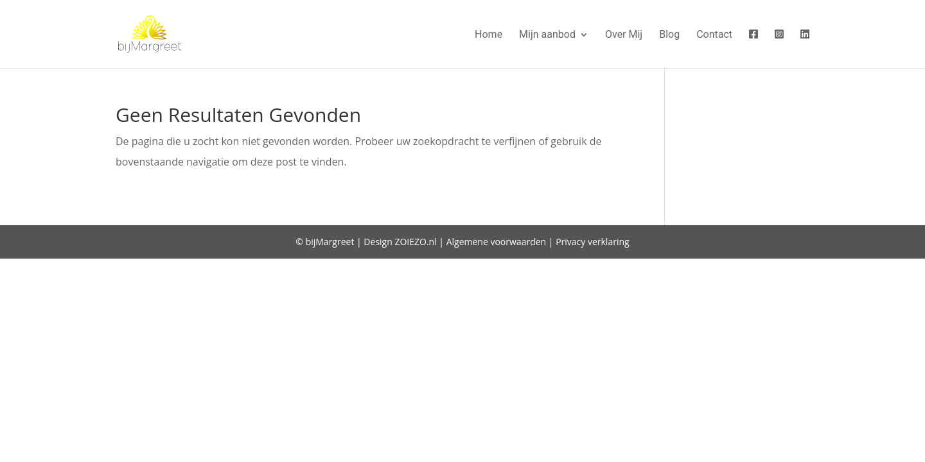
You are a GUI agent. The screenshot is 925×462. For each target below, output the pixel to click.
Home (488, 35)
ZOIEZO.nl (415, 241)
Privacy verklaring (593, 241)
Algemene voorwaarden (496, 241)
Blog (669, 35)
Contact (714, 35)
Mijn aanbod (547, 35)
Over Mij (623, 35)
